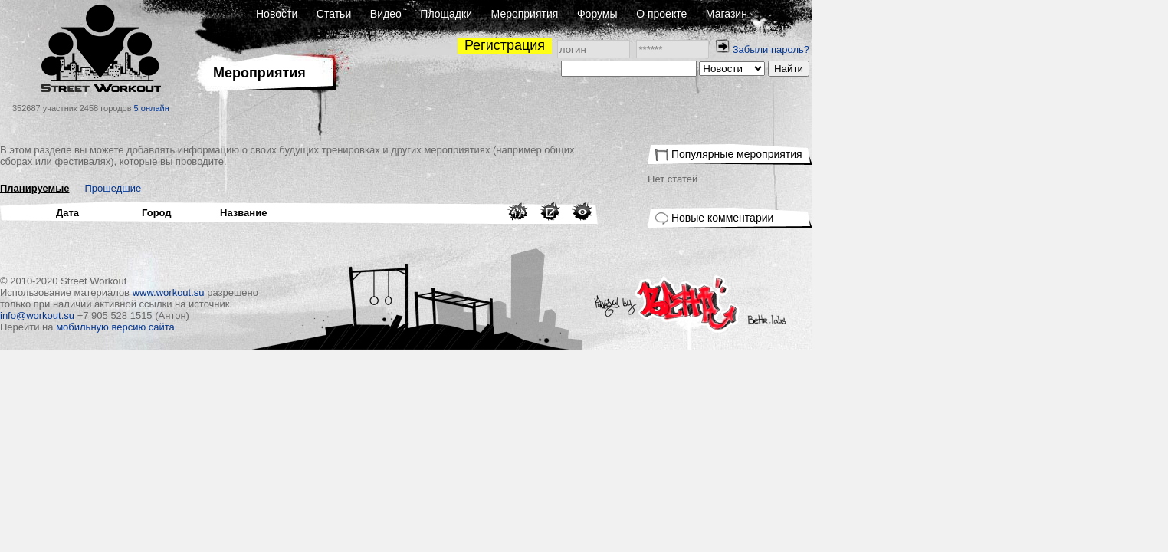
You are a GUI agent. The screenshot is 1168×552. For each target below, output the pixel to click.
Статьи (511, 14)
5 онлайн (329, 108)
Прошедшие (291, 188)
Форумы (775, 14)
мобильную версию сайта (293, 327)
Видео (563, 14)
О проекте (839, 14)
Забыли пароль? (948, 49)
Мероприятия (703, 14)
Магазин (904, 14)
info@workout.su (215, 315)
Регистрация (682, 45)
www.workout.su (346, 292)
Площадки (624, 14)
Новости (454, 14)
